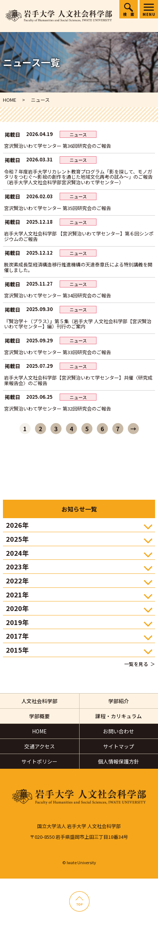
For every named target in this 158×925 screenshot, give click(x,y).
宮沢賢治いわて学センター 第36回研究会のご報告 (57, 145)
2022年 (17, 580)
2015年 (17, 650)
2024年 (17, 553)
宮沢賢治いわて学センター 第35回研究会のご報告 (57, 208)
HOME (39, 731)
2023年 (17, 566)
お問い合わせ (118, 731)
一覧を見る (136, 663)
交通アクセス (39, 746)
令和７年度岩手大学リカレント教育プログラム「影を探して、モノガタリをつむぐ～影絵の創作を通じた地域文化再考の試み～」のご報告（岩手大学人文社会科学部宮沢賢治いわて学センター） (78, 177)
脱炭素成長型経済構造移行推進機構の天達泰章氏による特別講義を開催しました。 (78, 267)
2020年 (17, 608)
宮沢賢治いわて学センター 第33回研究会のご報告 (57, 352)
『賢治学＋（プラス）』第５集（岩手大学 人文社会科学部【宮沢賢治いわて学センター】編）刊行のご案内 (77, 324)
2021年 (17, 594)
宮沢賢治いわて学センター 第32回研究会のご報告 (57, 408)
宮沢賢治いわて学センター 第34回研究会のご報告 (57, 295)
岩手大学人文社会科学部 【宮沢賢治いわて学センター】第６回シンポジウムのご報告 (79, 236)
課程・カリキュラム (118, 716)
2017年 (17, 635)
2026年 (17, 525)
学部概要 (39, 716)
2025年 (17, 539)
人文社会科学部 (39, 701)
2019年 (17, 622)
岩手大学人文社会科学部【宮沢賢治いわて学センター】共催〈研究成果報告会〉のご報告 (78, 380)
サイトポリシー (39, 761)
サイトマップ (118, 746)
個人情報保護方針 (118, 761)
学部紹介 (118, 701)
